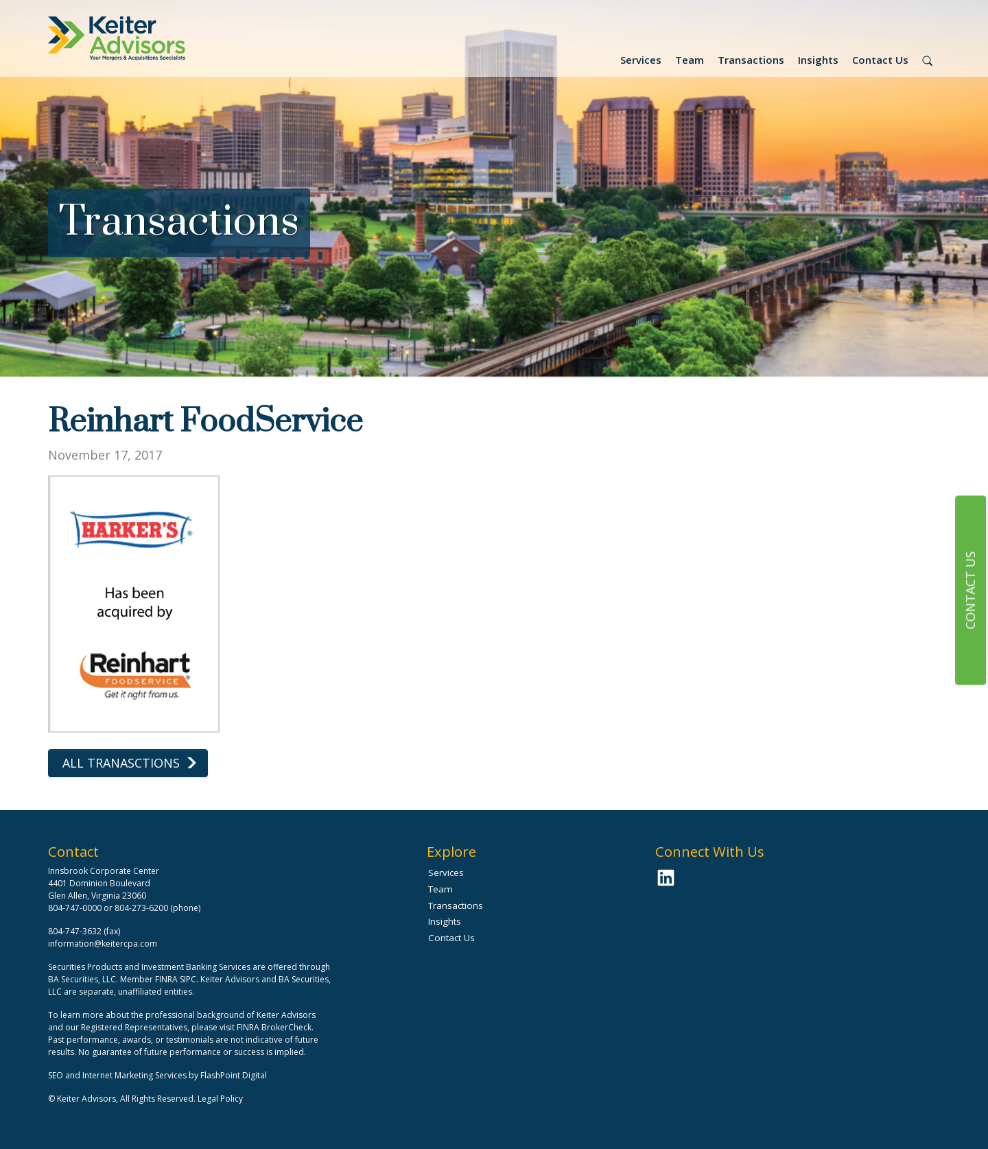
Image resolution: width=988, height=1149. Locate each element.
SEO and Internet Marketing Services (118, 1075)
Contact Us (880, 60)
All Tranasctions (121, 763)
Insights (818, 60)
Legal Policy (220, 1098)
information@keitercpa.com (102, 943)
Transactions (751, 60)
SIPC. (189, 979)
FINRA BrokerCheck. (275, 1027)
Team (689, 60)
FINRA (166, 979)
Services (640, 60)
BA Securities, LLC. (83, 979)
